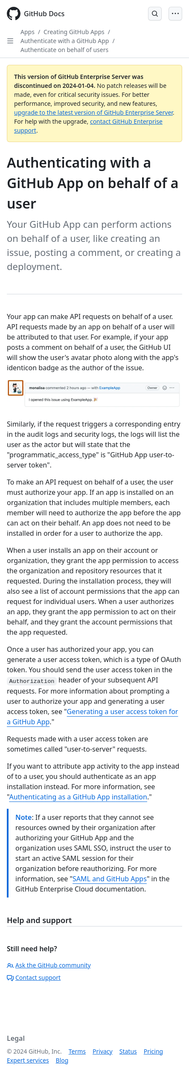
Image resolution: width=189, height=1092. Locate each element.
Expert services (28, 1060)
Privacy (103, 1051)
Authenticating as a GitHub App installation (78, 797)
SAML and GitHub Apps (110, 878)
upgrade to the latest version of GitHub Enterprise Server (93, 112)
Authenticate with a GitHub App (64, 41)
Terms (77, 1051)
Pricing (153, 1051)
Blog (62, 1060)
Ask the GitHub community (49, 965)
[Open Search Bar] (155, 13)
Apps (27, 32)
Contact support (34, 977)
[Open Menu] (175, 13)
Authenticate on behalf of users (64, 50)
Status (128, 1051)
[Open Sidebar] (10, 41)
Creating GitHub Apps (74, 32)
